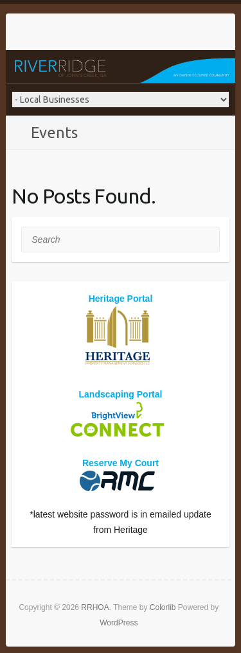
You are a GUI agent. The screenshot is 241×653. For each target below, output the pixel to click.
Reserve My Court (120, 463)
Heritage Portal (121, 298)
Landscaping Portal (121, 394)
